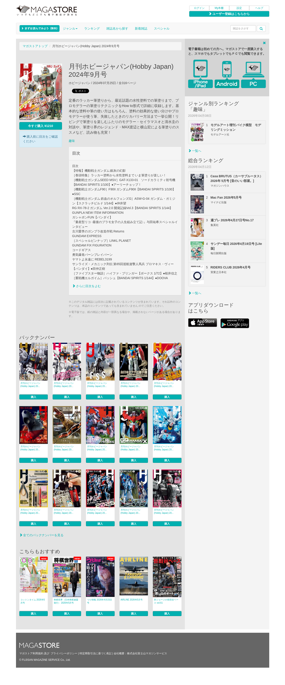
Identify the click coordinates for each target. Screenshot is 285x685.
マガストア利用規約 (31, 653)
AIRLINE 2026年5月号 (132, 599)
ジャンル (70, 28)
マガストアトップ (35, 46)
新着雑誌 (141, 28)
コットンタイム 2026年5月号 (32, 601)
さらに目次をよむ (86, 286)
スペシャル (161, 28)
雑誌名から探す (117, 28)
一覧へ (194, 151)
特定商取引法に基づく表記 (96, 653)
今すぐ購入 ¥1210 (40, 126)
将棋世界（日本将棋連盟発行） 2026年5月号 (66, 601)
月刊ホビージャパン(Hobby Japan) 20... (30, 384)
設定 (239, 8)
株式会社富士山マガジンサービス (147, 653)
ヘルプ (259, 8)
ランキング (92, 28)
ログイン (199, 8)
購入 (33, 397)
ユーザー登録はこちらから (229, 14)
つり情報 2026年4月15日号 (99, 601)
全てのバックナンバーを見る (41, 535)
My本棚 (219, 8)
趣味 (72, 141)
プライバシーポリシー (64, 653)
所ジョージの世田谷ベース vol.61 (166, 601)
